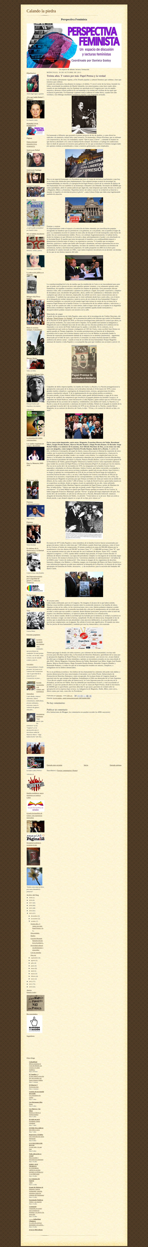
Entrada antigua (115, 765)
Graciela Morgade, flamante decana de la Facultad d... (37, 941)
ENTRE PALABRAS (36, 1128)
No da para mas (34, 1087)
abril (32, 971)
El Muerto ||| (33, 1085)
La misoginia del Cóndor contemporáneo (35, 438)
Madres (33, 936)
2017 (31, 903)
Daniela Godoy (31, 992)
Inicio (86, 765)
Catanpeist (32, 1206)
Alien (30, 1182)
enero (33, 979)
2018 (31, 900)
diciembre (34, 916)
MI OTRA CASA (34, 1130)
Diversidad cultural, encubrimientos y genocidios (37, 948)
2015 (31, 908)
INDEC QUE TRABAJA (33, 1165)
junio (33, 966)
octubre (33, 921)
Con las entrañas (36, 952)
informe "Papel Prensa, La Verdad (59, 318)
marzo (33, 973)
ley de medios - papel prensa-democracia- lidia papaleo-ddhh (71, 698)
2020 (31, 898)
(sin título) (30, 664)
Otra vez (33, 955)
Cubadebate (33, 1062)
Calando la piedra (41, 11)
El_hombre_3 (33, 1074)
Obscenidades (35, 933)
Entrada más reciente (54, 765)
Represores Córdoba (36, 1135)
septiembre (34, 958)
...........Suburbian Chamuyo (35, 1220)
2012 (31, 981)
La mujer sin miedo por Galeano (40, 642)
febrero (33, 976)
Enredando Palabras (36, 1200)
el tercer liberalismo (36, 1230)
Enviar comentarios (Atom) (67, 770)
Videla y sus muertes (35, 1202)
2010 (31, 987)
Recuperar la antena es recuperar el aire (35, 843)
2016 (31, 905)
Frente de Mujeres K (36, 1187)
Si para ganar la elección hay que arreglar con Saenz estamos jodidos (36, 1078)
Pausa (31, 1104)
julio (32, 963)
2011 (31, 984)
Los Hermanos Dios (35, 1102)
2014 (31, 911)
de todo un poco (34, 1119)
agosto (33, 960)
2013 (31, 913)
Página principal (32, 142)
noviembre (34, 919)
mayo (33, 968)
